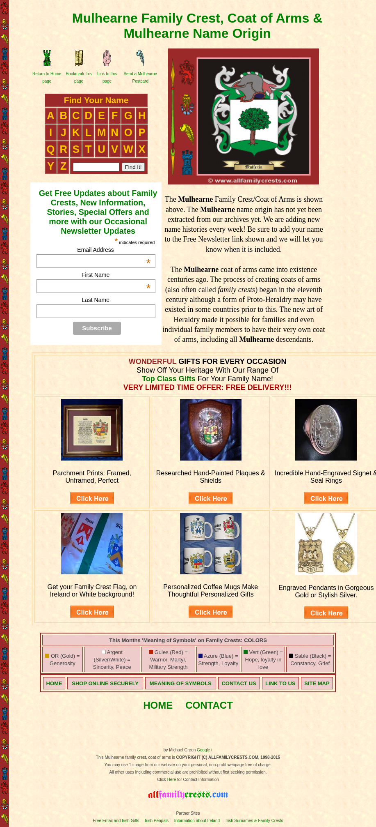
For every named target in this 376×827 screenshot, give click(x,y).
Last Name (95, 300)
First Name (116, 275)
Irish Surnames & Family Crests (254, 820)
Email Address (113, 249)
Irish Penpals (157, 820)
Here (171, 779)
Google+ (204, 750)
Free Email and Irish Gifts (116, 820)
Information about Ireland (197, 820)
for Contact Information (197, 779)
